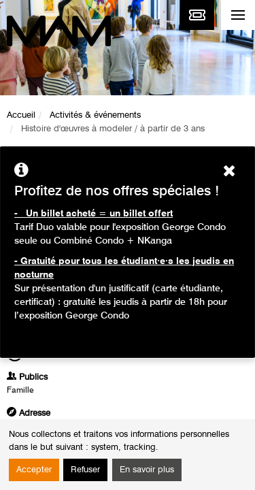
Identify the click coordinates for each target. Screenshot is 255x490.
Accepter (34, 470)
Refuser (85, 470)
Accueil (21, 115)
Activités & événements (95, 115)
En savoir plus (147, 470)
